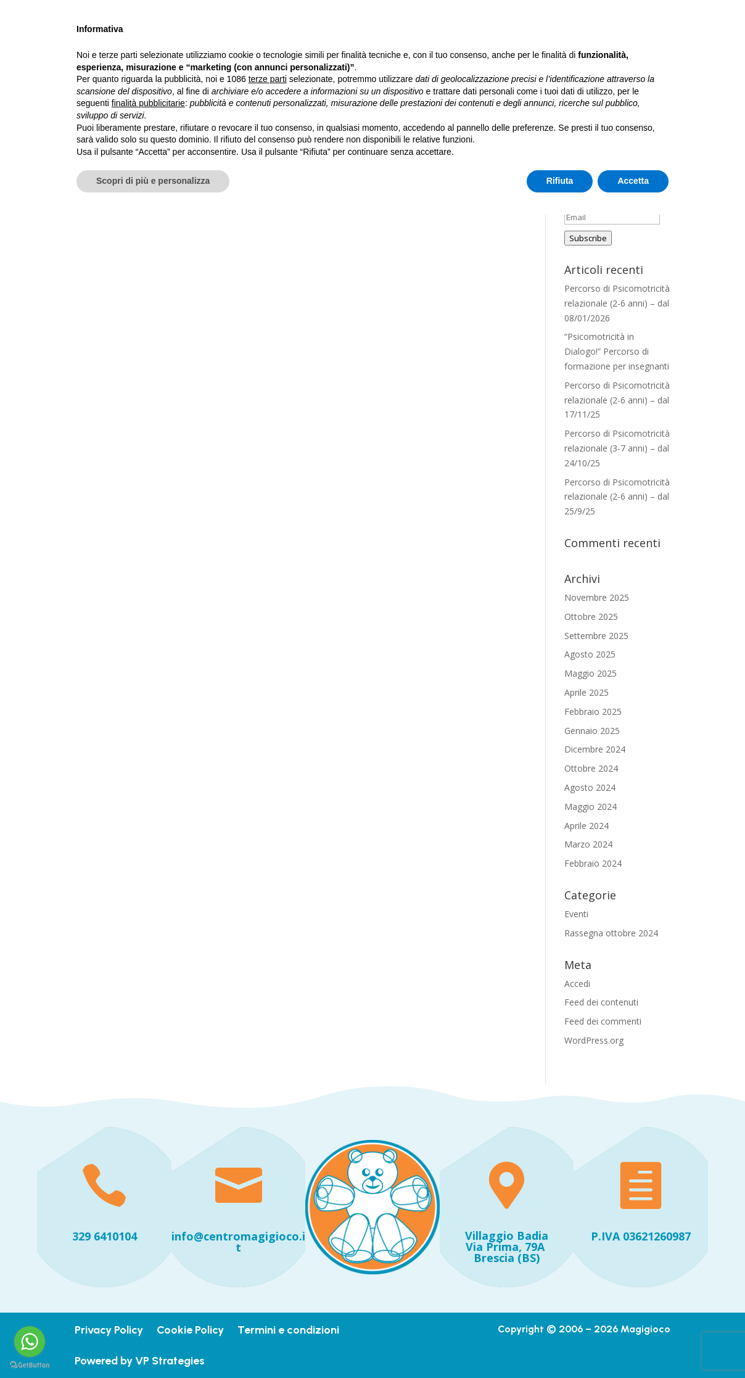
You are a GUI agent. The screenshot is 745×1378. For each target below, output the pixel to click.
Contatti (323, 80)
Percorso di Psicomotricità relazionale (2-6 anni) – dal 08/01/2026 (617, 303)
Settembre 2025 (596, 636)
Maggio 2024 (590, 806)
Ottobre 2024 (591, 768)
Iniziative (513, 51)
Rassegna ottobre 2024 (611, 933)
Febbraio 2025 (593, 711)
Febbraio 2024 (593, 863)
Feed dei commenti (602, 1021)
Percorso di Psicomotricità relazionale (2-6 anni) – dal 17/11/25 (617, 400)
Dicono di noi (577, 51)
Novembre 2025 (596, 597)
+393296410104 (111, 12)
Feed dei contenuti (601, 1002)
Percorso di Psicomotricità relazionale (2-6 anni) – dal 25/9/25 (617, 497)
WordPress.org (594, 1040)
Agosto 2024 (589, 787)
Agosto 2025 (589, 654)
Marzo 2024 (588, 844)
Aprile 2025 (586, 692)
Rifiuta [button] (560, 1344)
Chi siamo (443, 51)
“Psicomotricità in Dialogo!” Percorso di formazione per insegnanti (616, 351)
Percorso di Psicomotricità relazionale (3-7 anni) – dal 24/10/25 (617, 448)
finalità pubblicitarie (148, 1266)
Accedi (577, 983)
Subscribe (588, 238)
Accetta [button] (633, 1344)
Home (317, 51)
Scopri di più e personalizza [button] (153, 1344)
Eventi (576, 914)
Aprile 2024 (586, 825)
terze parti (268, 1242)
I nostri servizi (376, 51)
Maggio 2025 (590, 673)
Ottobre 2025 (591, 616)
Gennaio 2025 (592, 730)
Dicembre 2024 (594, 749)
